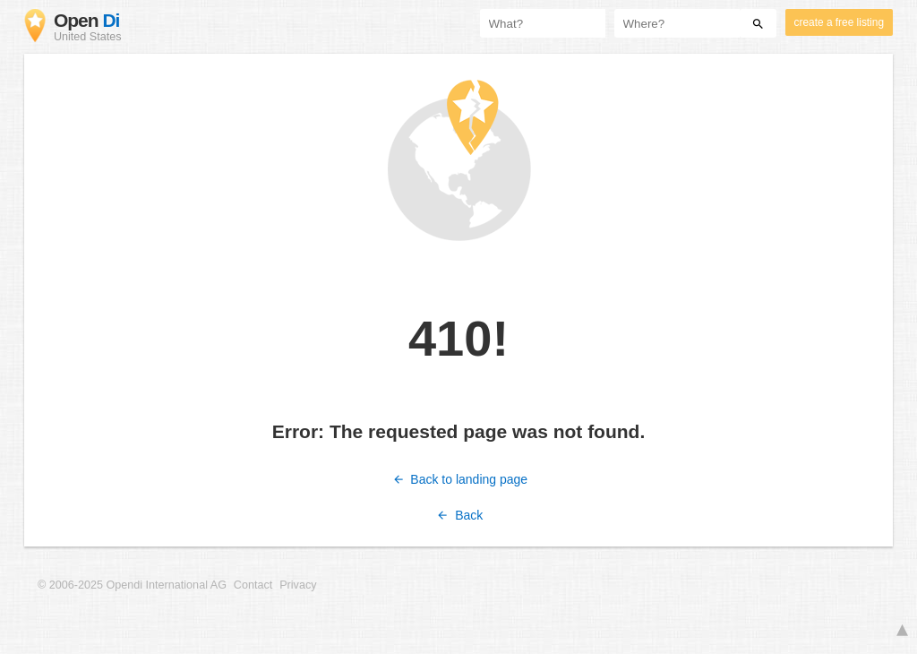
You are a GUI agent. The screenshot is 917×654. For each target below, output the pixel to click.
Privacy (297, 585)
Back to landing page (458, 479)
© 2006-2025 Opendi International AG (132, 585)
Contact (253, 585)
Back (459, 515)
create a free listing (839, 22)
